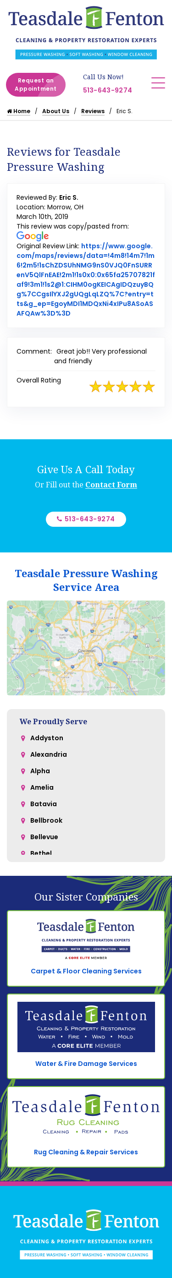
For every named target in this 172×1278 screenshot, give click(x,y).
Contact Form (111, 485)
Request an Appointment (40, 85)
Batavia (43, 803)
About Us (55, 111)
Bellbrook (46, 820)
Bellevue (44, 836)
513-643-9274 (108, 90)
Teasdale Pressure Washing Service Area (86, 580)
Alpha (40, 771)
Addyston (46, 738)
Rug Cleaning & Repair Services (86, 1152)
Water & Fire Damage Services (86, 1063)
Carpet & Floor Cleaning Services (86, 971)
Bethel (41, 853)
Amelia (42, 787)
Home (18, 111)
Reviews (93, 111)
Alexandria (48, 754)
